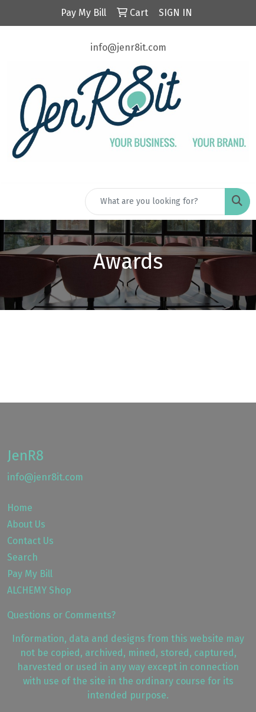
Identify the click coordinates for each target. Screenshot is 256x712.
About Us (26, 524)
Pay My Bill (29, 573)
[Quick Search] (155, 201)
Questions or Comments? (61, 615)
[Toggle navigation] (18, 201)
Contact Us (30, 540)
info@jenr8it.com (128, 47)
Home (19, 507)
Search (22, 557)
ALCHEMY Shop (39, 590)
